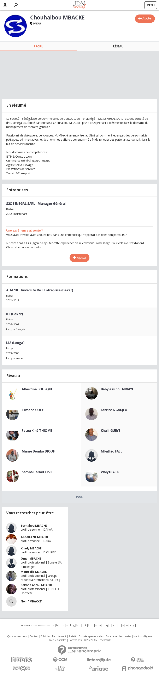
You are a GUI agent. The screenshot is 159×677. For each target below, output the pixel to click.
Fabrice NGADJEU (114, 410)
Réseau (118, 46)
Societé (72, 636)
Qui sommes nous (17, 636)
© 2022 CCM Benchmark (97, 640)
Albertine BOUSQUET (38, 389)
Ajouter (147, 18)
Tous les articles (57, 640)
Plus (79, 496)
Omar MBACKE (31, 558)
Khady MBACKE (31, 548)
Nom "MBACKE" (31, 601)
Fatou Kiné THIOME (37, 430)
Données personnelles (91, 636)
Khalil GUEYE (110, 430)
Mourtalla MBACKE (34, 572)
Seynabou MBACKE (34, 525)
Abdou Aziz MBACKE (35, 537)
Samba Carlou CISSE (37, 472)
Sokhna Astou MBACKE (37, 585)
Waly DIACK (110, 472)
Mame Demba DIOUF (38, 451)
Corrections (75, 640)
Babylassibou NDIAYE (117, 389)
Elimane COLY (33, 410)
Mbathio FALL (111, 451)
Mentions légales (143, 636)
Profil (38, 46)
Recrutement (59, 636)
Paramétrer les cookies (118, 636)
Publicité (45, 636)
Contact (34, 636)
